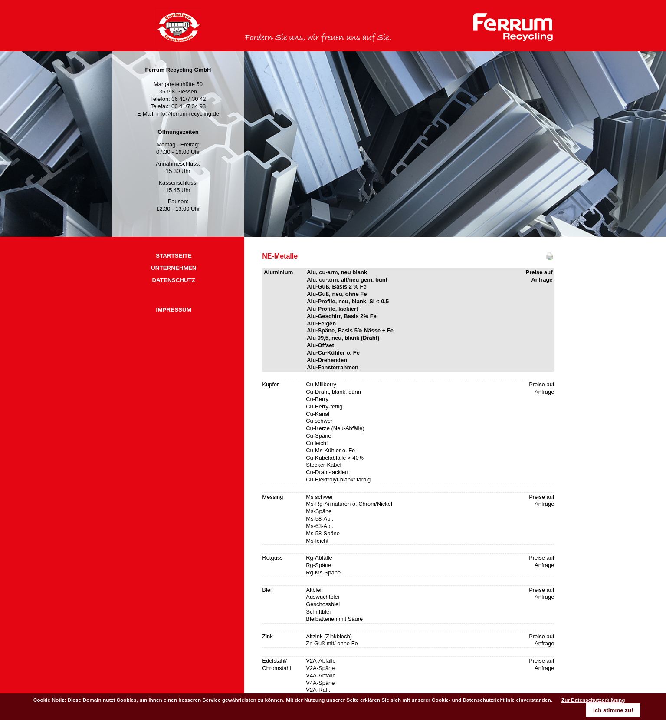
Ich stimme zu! (613, 710)
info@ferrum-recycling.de (187, 113)
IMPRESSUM (173, 309)
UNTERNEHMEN (174, 268)
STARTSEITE (174, 255)
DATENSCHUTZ (173, 280)
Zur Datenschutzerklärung (593, 700)
